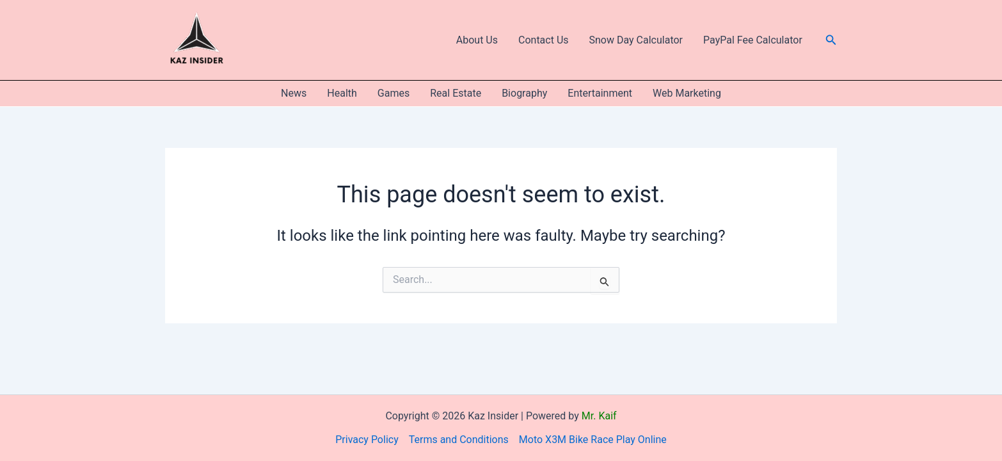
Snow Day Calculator (636, 40)
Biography (524, 93)
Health (342, 93)
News (293, 93)
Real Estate (455, 93)
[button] (831, 40)
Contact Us (543, 40)
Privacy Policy (367, 439)
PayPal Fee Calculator (752, 40)
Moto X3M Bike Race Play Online (593, 439)
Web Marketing (687, 93)
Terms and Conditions (459, 439)
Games (394, 93)
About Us (477, 40)
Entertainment (600, 93)
